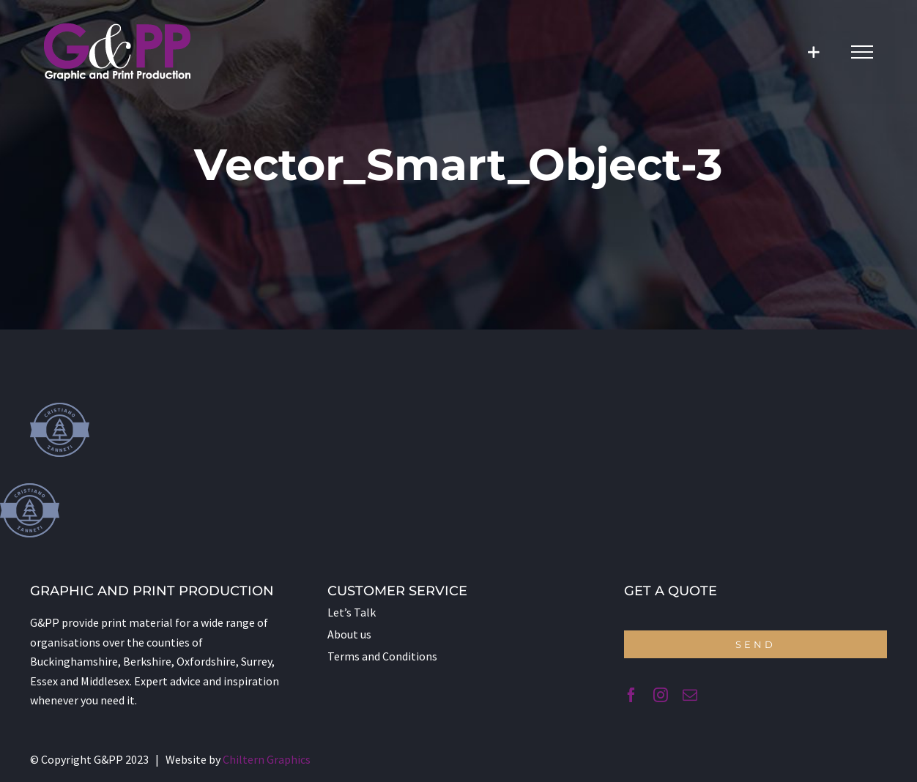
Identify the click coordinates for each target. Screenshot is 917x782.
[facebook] (631, 695)
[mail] (690, 695)
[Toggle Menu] (862, 52)
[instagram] (660, 695)
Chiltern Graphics (267, 759)
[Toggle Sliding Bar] (813, 52)
